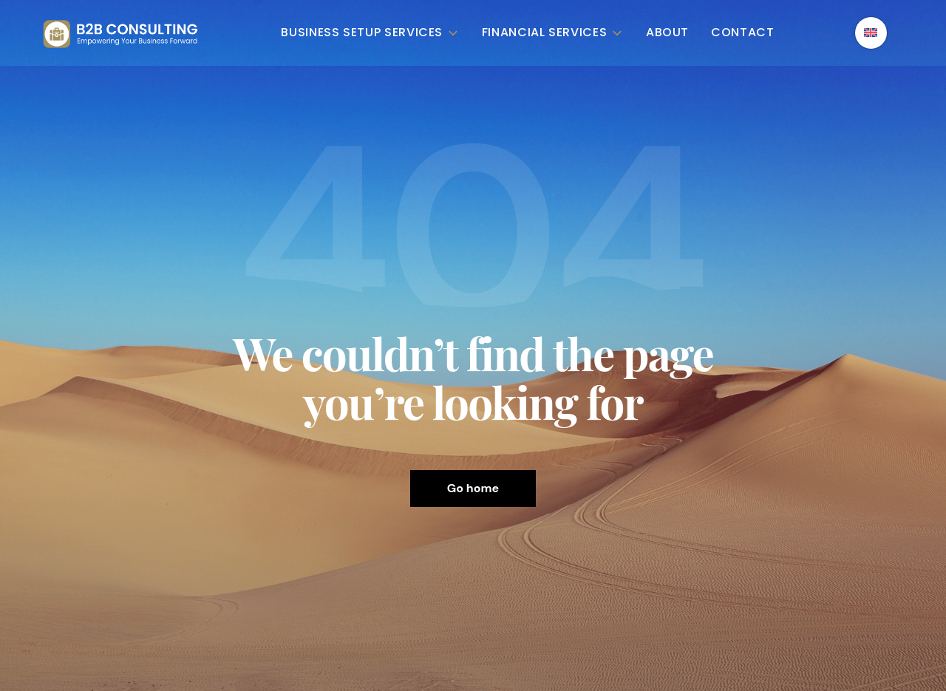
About (667, 32)
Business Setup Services (370, 33)
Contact (742, 32)
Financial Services (553, 33)
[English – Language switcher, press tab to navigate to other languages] (871, 33)
